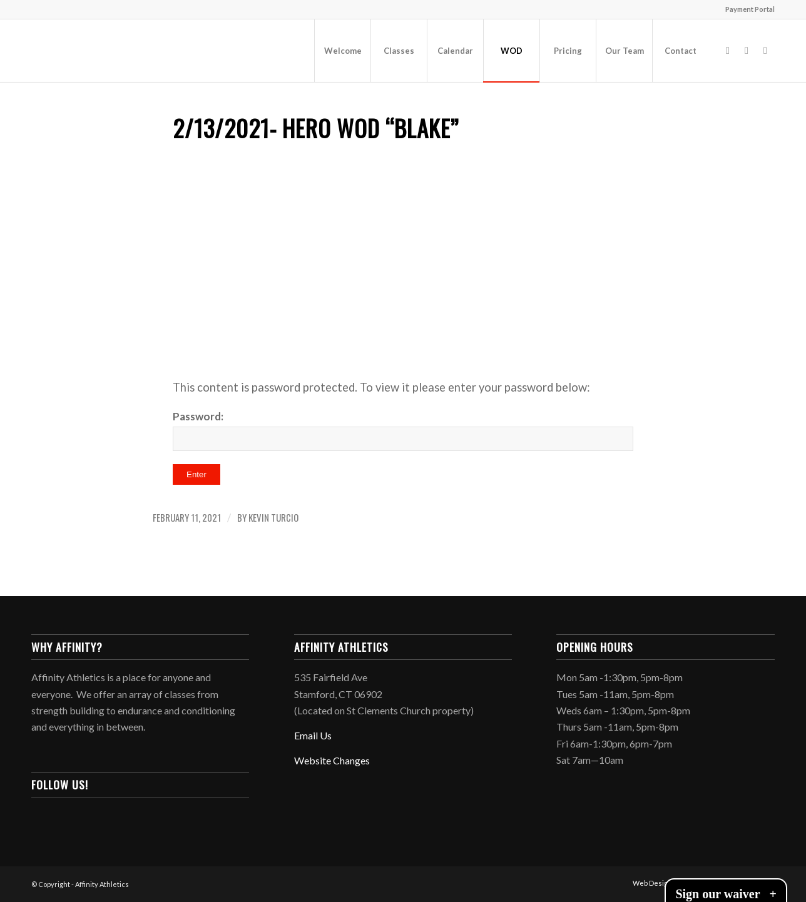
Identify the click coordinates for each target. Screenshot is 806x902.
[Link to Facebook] (727, 50)
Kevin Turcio (273, 517)
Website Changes (332, 760)
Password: (403, 430)
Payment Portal (750, 9)
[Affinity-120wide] (125, 50)
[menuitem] (747, 9)
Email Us (313, 735)
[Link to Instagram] (746, 50)
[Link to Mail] (765, 50)
